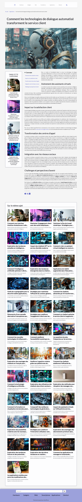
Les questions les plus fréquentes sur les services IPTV (62, 339)
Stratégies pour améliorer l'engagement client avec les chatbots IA (39, 316)
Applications (52, 5)
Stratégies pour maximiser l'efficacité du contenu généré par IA (40, 293)
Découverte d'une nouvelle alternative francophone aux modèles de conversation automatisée (17, 317)
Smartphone (43, 5)
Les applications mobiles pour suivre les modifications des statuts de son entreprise (17, 477)
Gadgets (29, 5)
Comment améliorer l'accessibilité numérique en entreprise (39, 339)
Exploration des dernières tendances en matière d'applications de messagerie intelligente (40, 455)
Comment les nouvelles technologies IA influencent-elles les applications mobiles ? (17, 339)
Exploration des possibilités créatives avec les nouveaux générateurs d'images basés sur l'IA (18, 432)
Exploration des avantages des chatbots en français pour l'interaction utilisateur (17, 363)
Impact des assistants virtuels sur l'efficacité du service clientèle (63, 409)
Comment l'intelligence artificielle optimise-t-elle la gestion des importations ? (16, 271)
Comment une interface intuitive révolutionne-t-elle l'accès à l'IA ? (13, 95)
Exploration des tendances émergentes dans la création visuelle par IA (40, 271)
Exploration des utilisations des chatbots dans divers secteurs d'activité (41, 386)
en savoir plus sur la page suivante (42, 129)
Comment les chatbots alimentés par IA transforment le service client (63, 293)
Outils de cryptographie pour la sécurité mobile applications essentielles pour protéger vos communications (18, 294)
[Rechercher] (39, 491)
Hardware (21, 5)
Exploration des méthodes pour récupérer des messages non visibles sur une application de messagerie (64, 387)
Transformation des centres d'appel (32, 81)
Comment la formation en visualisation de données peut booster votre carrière (17, 409)
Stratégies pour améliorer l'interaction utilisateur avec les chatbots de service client (40, 431)
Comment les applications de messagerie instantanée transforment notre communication (63, 455)
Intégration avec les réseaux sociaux (32, 84)
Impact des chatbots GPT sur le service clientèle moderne (40, 247)
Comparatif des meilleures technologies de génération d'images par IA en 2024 (39, 409)
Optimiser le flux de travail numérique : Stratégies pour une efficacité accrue (13, 138)
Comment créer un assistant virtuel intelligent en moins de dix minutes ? (63, 248)
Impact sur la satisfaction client (31, 78)
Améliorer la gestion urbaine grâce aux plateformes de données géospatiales (40, 363)
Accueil (6, 11)
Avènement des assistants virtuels (31, 75)
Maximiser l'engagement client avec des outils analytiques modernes (14, 116)
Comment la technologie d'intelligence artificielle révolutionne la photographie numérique (17, 387)
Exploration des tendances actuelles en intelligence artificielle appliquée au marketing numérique (13, 160)
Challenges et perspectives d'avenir (32, 86)
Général (60, 5)
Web (36, 5)
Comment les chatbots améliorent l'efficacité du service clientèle (61, 363)
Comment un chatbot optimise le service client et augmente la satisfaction (63, 316)
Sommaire (29, 73)
